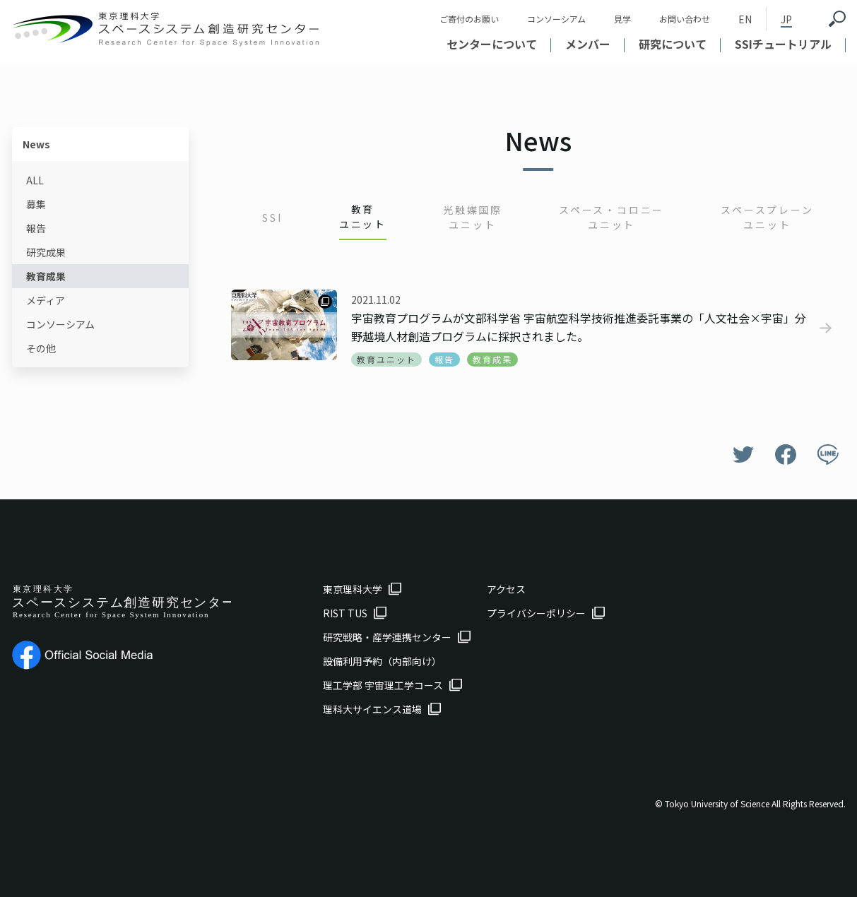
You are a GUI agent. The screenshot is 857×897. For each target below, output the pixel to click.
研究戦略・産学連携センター (387, 637)
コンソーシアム (556, 19)
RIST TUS (345, 613)
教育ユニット (362, 216)
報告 (36, 228)
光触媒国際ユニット (472, 217)
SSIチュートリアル (783, 43)
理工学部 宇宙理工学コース (383, 685)
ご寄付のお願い (469, 19)
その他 (41, 348)
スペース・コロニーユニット (611, 217)
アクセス (506, 589)
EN (745, 19)
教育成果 (46, 276)
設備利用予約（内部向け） (382, 661)
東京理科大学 (352, 589)
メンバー (587, 43)
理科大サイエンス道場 (372, 709)
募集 (36, 204)
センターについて (492, 43)
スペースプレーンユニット (767, 217)
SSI (272, 217)
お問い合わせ (684, 19)
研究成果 (46, 252)
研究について (673, 43)
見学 (622, 19)
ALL (35, 180)
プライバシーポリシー (536, 613)
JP (786, 19)
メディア (45, 300)
